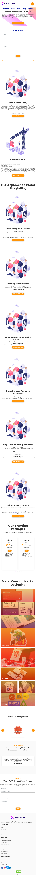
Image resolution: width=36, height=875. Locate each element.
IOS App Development (5, 842)
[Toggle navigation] (29, 4)
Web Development (4, 851)
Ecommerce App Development (7, 847)
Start (9, 550)
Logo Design (3, 849)
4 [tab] (21, 572)
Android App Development (6, 840)
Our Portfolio (3, 829)
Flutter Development (5, 853)
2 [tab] (17, 572)
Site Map (2, 834)
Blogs (2, 832)
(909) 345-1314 (4, 864)
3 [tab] (19, 572)
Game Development (5, 844)
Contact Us (3, 831)
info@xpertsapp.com (6, 862)
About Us (2, 827)
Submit (18, 55)
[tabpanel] (9, 553)
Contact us (15, 512)
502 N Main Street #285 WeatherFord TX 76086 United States (13, 859)
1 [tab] (15, 572)
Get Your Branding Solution (18, 23)
